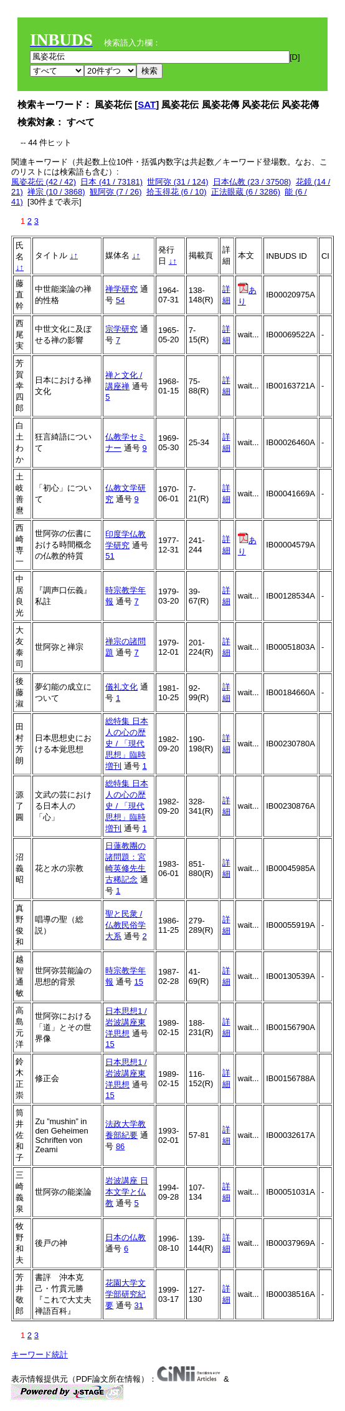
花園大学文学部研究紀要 (125, 1294)
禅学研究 (121, 289)
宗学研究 (121, 329)
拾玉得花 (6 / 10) (176, 191)
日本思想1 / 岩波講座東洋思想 (125, 1022)
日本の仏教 (125, 1237)
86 (120, 1146)
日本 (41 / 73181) (111, 181)
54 (120, 300)
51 (109, 556)
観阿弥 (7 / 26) (116, 191)
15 (138, 981)
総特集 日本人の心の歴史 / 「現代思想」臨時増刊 (126, 743)
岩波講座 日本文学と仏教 (126, 1192)
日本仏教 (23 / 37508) (252, 181)
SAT (147, 104)
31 (138, 1305)
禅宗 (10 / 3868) (56, 191)
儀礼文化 (121, 686)
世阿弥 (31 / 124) (177, 181)
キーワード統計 (39, 1354)
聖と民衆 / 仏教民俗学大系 (125, 925)
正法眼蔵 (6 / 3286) (245, 191)
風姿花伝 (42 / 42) (43, 181)
